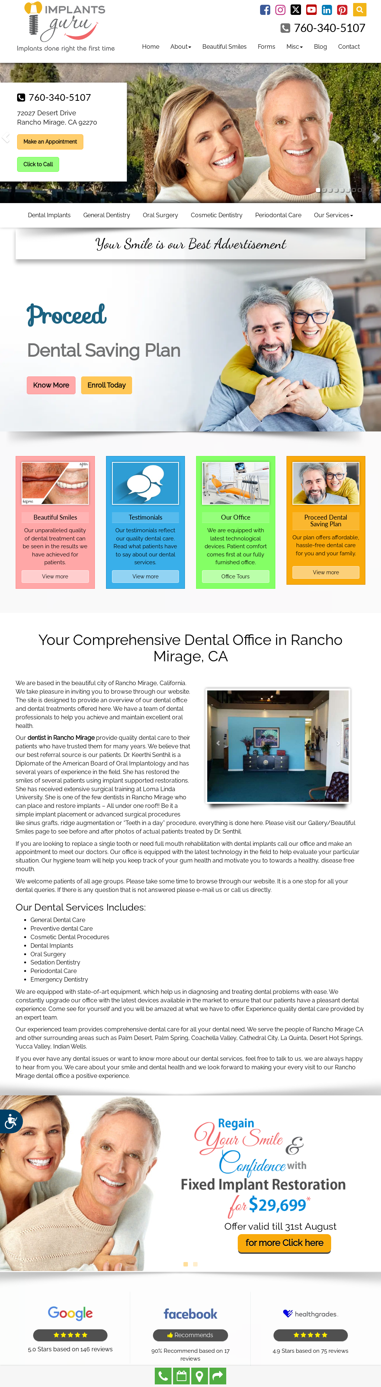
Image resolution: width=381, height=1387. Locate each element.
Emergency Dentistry (59, 979)
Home (150, 46)
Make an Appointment (181, 1376)
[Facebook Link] (265, 12)
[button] (6, 137)
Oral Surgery (160, 215)
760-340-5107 (329, 27)
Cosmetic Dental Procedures (70, 937)
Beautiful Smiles (224, 46)
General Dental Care (58, 920)
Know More (51, 385)
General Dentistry (106, 215)
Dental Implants (49, 215)
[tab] (318, 190)
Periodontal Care (278, 215)
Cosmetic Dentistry (217, 215)
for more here (284, 1243)
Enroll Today (106, 385)
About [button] (180, 46)
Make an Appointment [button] (50, 142)
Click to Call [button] (38, 164)
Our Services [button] (333, 215)
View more (55, 576)
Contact (349, 46)
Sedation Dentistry (55, 962)
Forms (266, 46)
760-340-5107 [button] (60, 97)
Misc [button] (294, 46)
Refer (217, 1376)
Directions (199, 1376)
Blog (320, 46)
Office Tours (235, 576)
